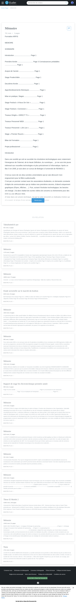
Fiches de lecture (50, 570)
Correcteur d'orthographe (37, 570)
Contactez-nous (8, 570)
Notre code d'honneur (30, 574)
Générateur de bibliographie (21, 570)
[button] (3, 3)
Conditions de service (59, 574)
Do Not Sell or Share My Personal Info (37, 578)
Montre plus (38, 200)
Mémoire (13, 8)
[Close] (73, 592)
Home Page (4, 8)
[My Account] (72, 2)
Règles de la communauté (16, 574)
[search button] (66, 3)
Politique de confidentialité (45, 574)
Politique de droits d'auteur (64, 570)
